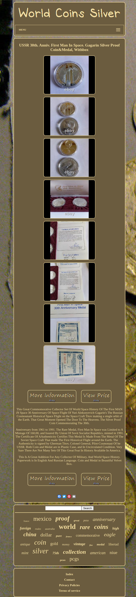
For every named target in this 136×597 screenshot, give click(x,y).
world (67, 526)
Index (69, 574)
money (66, 544)
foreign (25, 528)
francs (69, 536)
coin (40, 542)
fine (91, 545)
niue (113, 552)
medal (101, 544)
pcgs (74, 559)
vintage (79, 544)
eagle (109, 534)
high (115, 528)
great (76, 520)
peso (86, 520)
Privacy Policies (69, 585)
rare (85, 527)
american (98, 553)
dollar (46, 534)
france (26, 521)
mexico (42, 518)
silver (41, 551)
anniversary (104, 519)
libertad (114, 544)
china (29, 534)
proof (63, 518)
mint (25, 553)
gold (54, 543)
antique (25, 544)
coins (101, 526)
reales (38, 528)
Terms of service (69, 590)
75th (55, 553)
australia (50, 528)
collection (74, 552)
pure (59, 535)
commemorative (88, 535)
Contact (69, 579)
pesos (62, 560)
